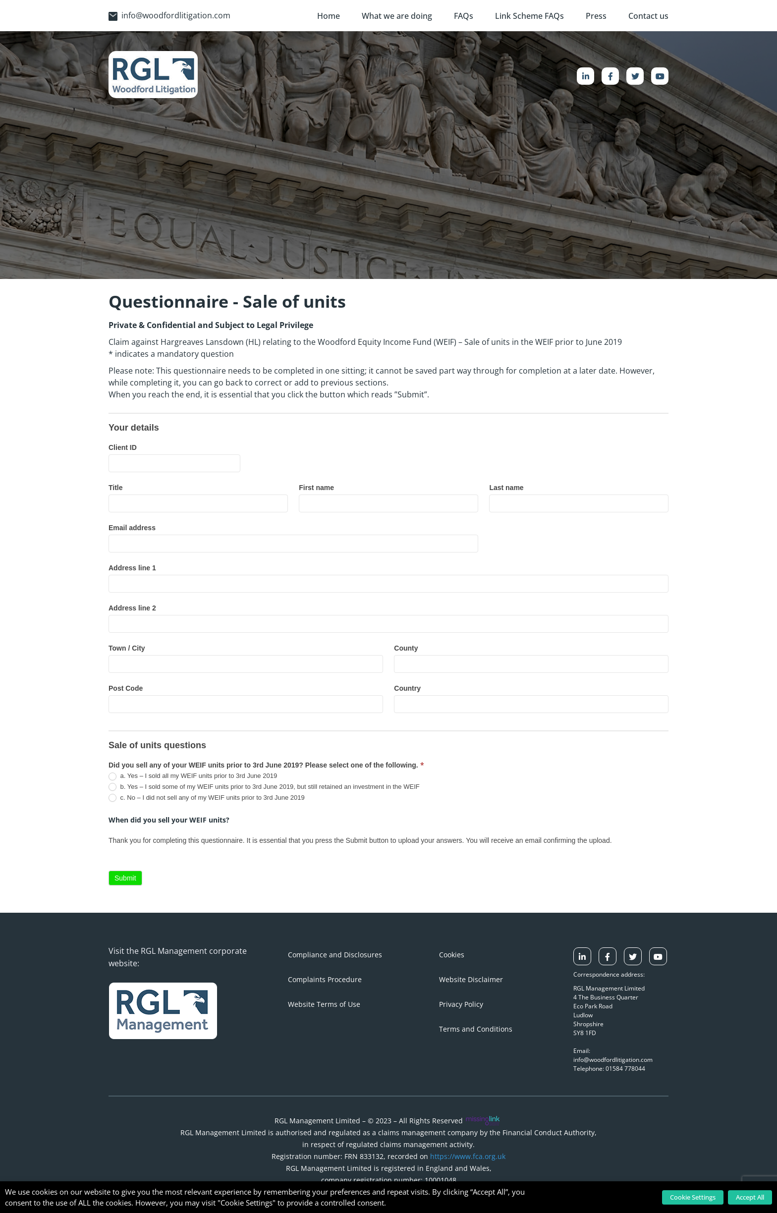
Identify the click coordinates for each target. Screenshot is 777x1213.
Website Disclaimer (471, 979)
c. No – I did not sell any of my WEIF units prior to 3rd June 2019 (207, 798)
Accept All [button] (750, 1197)
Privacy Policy (461, 1004)
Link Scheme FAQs (529, 15)
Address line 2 (132, 608)
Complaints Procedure (325, 979)
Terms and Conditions (475, 1029)
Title (116, 488)
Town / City (127, 648)
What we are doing (397, 15)
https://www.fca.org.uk (467, 1156)
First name (316, 488)
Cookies (451, 954)
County (406, 648)
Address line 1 (132, 568)
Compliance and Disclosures (335, 954)
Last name (506, 488)
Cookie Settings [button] (693, 1197)
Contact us (648, 15)
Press (596, 15)
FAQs (463, 15)
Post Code (126, 688)
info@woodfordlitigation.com (169, 15)
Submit (125, 878)
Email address (132, 528)
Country (407, 688)
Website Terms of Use (324, 1004)
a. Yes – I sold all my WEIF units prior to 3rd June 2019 (193, 776)
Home (328, 15)
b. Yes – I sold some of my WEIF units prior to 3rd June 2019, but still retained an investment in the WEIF (264, 787)
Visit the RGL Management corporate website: (178, 957)
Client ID (123, 447)
